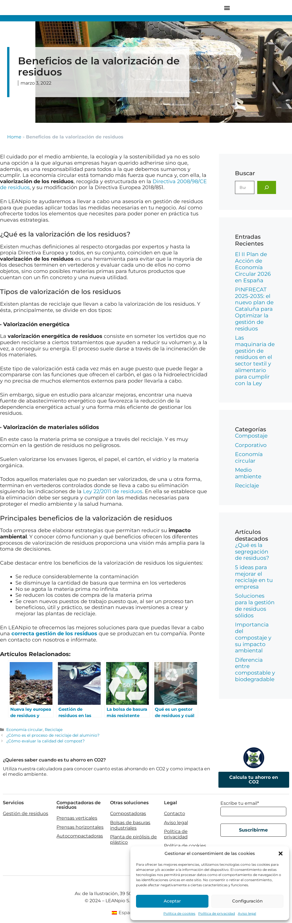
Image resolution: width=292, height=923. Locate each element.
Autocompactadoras (79, 836)
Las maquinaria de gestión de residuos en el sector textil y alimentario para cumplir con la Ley (255, 360)
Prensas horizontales (80, 827)
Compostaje (251, 435)
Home (14, 137)
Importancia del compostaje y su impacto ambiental (253, 637)
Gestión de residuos (25, 813)
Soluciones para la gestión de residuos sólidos (255, 605)
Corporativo (251, 445)
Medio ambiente (248, 473)
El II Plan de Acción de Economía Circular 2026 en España (253, 267)
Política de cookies (179, 913)
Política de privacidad (216, 913)
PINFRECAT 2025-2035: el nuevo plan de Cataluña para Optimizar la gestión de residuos (254, 309)
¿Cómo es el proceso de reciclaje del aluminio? (53, 735)
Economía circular (24, 729)
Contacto (174, 813)
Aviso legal (247, 913)
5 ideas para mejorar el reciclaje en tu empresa (254, 577)
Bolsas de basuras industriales (130, 825)
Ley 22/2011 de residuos (112, 491)
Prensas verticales (76, 818)
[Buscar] (266, 187)
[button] (280, 853)
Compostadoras (128, 813)
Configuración (247, 901)
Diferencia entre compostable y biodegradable (255, 670)
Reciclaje (53, 729)
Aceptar (172, 901)
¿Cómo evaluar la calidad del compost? (45, 741)
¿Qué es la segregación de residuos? (252, 551)
